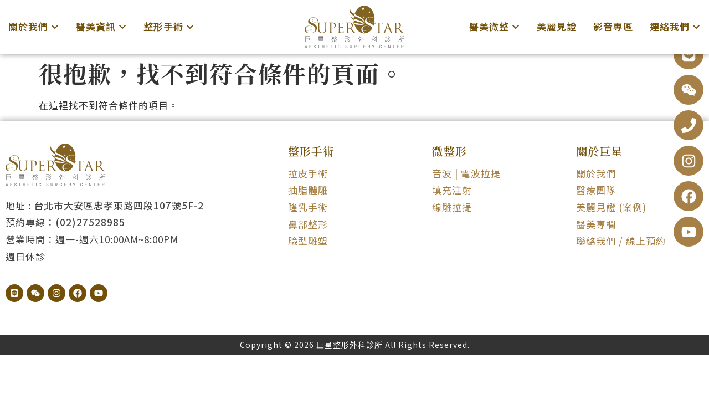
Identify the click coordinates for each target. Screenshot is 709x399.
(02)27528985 (90, 222)
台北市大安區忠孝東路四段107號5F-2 (119, 205)
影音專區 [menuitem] (613, 26)
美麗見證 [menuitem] (557, 26)
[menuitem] (34, 27)
